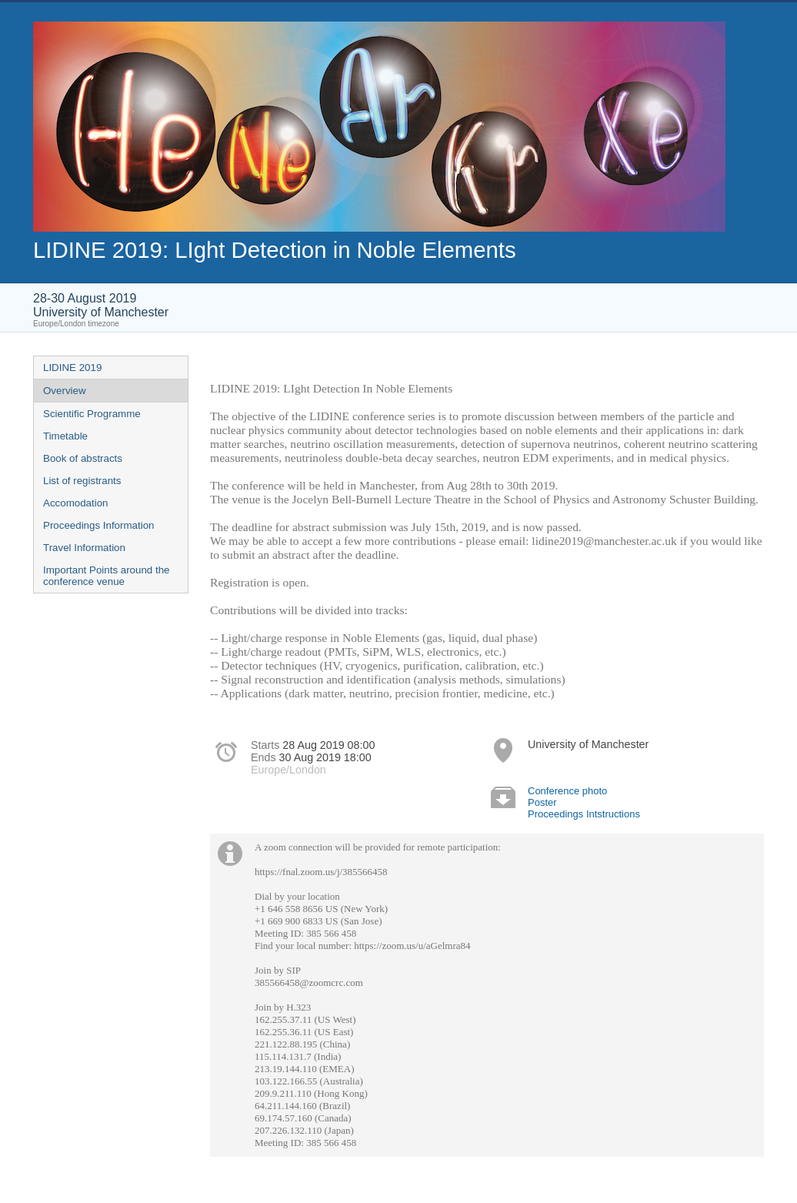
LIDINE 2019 (72, 367)
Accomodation (75, 503)
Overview (64, 390)
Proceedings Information (98, 525)
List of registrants (82, 480)
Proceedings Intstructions (584, 814)
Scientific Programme (92, 413)
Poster (542, 802)
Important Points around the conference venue (106, 575)
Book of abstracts (82, 458)
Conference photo (567, 791)
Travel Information (84, 547)
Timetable (65, 436)
